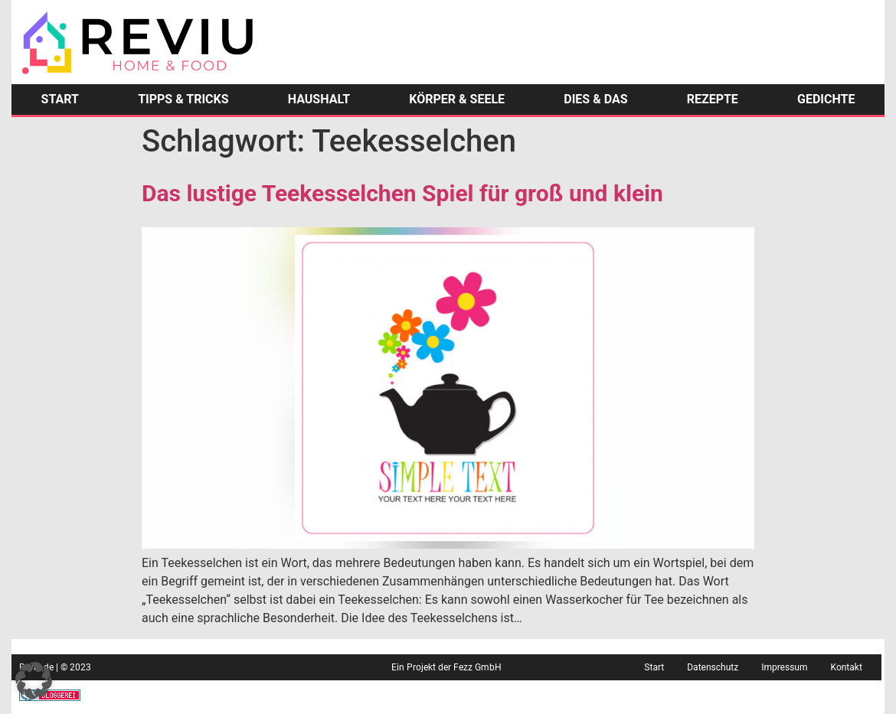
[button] (33, 680)
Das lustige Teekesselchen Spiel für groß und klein (402, 193)
